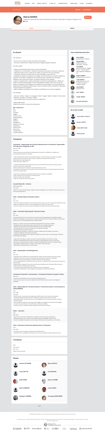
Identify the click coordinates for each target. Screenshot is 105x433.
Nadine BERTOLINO (82, 128)
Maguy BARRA (80, 61)
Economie (89, 3)
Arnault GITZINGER (25, 363)
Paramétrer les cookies (61, 419)
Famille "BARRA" (80, 97)
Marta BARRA (80, 57)
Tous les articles (78, 419)
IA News (27, 3)
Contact (27, 419)
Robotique (73, 3)
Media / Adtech (42, 3)
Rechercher (18, 9)
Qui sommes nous (21, 419)
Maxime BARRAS (80, 75)
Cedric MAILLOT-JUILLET (83, 116)
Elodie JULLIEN (80, 133)
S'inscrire (77, 9)
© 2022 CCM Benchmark (52, 420)
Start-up (52, 3)
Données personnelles (50, 419)
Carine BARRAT (80, 79)
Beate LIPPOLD (52, 363)
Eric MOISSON (52, 371)
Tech (33, 3)
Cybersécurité (62, 3)
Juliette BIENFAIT (24, 388)
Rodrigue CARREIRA (25, 396)
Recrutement (37, 419)
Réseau (72, 28)
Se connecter (87, 9)
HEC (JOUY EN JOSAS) (82, 101)
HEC (14, 345)
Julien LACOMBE (53, 380)
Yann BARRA (79, 66)
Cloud (82, 3)
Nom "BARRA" (80, 92)
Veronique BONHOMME (55, 396)
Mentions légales (70, 419)
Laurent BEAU (52, 388)
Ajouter (89, 17)
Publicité (32, 419)
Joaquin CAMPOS (81, 122)
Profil (31, 28)
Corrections (85, 419)
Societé (42, 419)
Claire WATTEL (23, 371)
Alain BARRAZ (80, 87)
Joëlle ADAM (23, 380)
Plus (39, 406)
